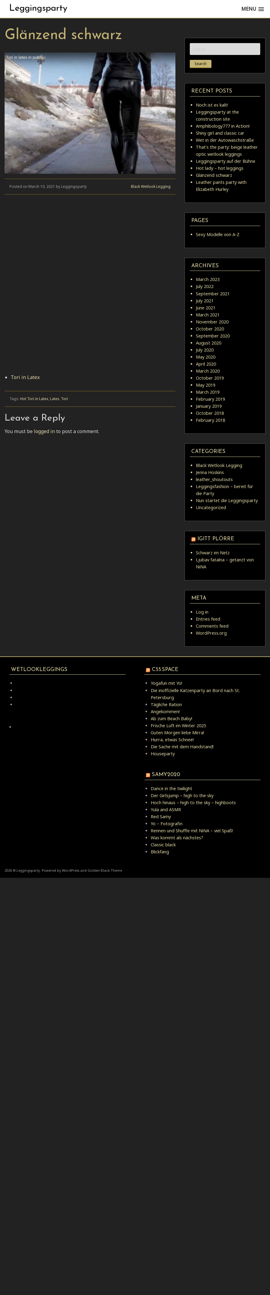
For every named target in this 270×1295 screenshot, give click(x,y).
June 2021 (205, 308)
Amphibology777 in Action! (223, 126)
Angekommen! (165, 711)
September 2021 (213, 294)
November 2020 (212, 322)
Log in (202, 612)
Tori (64, 398)
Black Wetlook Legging (151, 186)
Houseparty (163, 754)
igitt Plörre (215, 539)
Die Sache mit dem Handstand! (182, 747)
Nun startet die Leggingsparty (227, 500)
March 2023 (208, 279)
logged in (44, 431)
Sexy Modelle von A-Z (217, 234)
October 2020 (210, 329)
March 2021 (208, 315)
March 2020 (208, 371)
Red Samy (161, 816)
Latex (54, 398)
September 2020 (213, 336)
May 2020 (205, 357)
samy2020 (166, 774)
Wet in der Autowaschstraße (225, 140)
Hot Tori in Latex (34, 398)
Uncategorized (211, 507)
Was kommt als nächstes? (177, 838)
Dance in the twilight (171, 788)
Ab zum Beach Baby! (171, 718)
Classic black (163, 845)
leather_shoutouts (214, 479)
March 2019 (208, 392)
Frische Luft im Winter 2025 (178, 725)
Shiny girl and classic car (220, 133)
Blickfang (160, 852)
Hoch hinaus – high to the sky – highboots (193, 802)
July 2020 (205, 350)
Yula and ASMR (166, 809)
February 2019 (210, 399)
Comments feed (212, 626)
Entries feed (208, 619)
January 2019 (209, 406)
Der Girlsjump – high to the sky (182, 795)
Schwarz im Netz (213, 553)
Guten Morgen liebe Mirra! (177, 732)
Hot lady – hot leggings (219, 168)
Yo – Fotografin (166, 823)
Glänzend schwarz (214, 175)
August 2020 (208, 343)
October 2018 (210, 413)
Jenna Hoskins (210, 472)
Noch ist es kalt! (212, 105)
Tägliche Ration (166, 704)
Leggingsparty (38, 8)
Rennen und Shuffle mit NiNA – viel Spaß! (192, 831)
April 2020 (206, 364)
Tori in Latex (25, 377)
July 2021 (205, 301)
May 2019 (205, 385)
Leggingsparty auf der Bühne (225, 161)
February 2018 (210, 420)
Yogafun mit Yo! (166, 683)
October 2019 (210, 378)
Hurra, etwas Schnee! (172, 739)
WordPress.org (211, 633)
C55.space (165, 669)
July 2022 (205, 286)
